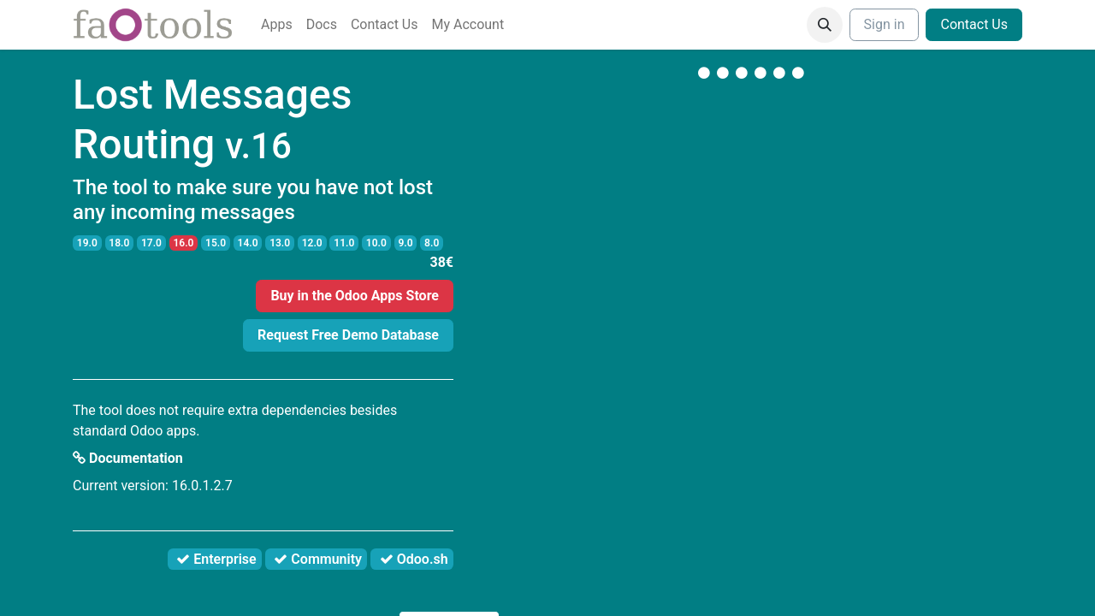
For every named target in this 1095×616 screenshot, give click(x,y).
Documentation (128, 458)
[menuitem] (276, 25)
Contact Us (974, 24)
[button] (825, 25)
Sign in (884, 24)
